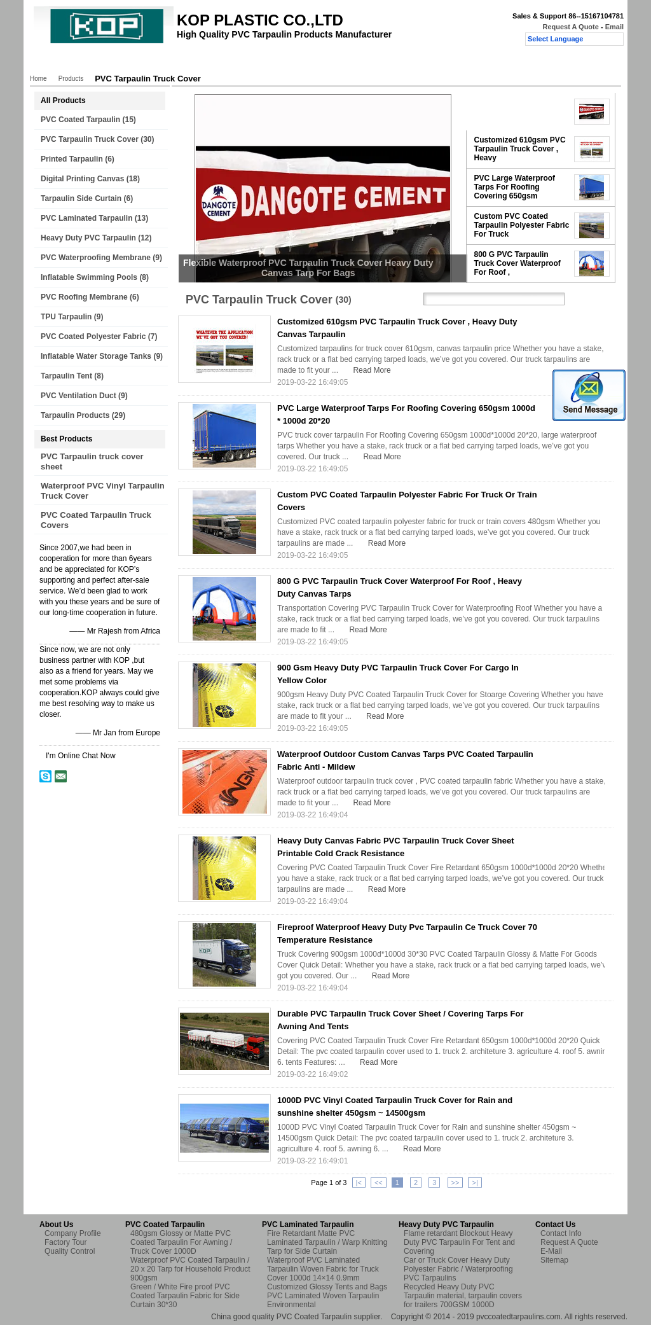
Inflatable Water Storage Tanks (96, 356)
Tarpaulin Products (75, 415)
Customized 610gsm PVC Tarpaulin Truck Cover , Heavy (520, 148)
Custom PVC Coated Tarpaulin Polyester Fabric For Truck (522, 225)
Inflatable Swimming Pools (89, 277)
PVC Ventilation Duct (78, 395)
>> (455, 1182)
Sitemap (554, 1260)
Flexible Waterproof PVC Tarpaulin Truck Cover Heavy (518, 111)
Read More (371, 370)
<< (378, 1182)
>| (474, 1182)
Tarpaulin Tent (66, 375)
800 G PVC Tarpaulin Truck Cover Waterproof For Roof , (517, 263)
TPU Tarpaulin (66, 316)
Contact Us (334, 61)
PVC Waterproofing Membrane (96, 257)
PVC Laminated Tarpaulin (86, 218)
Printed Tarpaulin (72, 159)
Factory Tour (205, 61)
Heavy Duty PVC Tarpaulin (88, 237)
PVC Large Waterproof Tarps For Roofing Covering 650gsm (515, 187)
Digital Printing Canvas (82, 178)
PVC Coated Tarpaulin (80, 119)
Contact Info (561, 1233)
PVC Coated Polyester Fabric (93, 336)
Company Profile (73, 1233)
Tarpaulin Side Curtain (81, 198)
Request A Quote (570, 27)
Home (55, 61)
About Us (149, 61)
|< (359, 1182)
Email (614, 27)
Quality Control (270, 61)
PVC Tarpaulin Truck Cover (90, 139)
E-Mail (551, 1251)
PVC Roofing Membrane (84, 297)
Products (99, 61)
